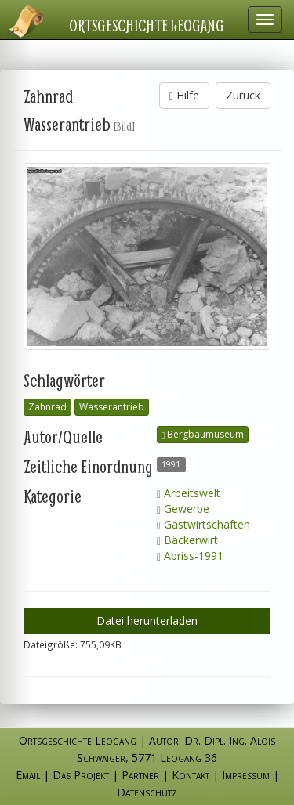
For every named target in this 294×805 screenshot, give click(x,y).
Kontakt (190, 774)
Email (28, 774)
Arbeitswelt (188, 493)
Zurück (243, 95)
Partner (140, 774)
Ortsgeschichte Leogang (146, 25)
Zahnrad (47, 406)
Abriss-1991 (190, 555)
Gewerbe (183, 508)
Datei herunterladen (147, 620)
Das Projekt (81, 774)
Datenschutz (147, 792)
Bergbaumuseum (203, 434)
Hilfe (184, 95)
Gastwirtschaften (203, 524)
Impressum (246, 774)
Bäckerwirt (187, 539)
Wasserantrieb (111, 406)
